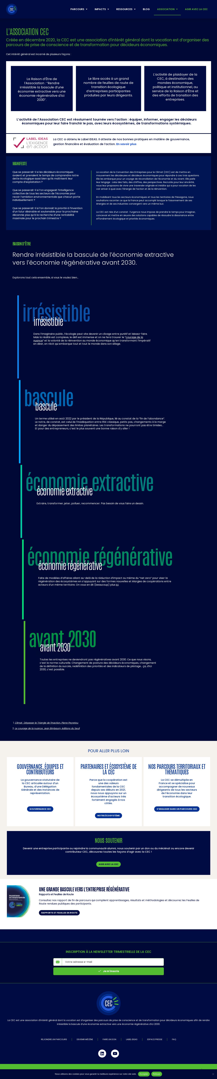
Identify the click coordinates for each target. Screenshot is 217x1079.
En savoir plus (126, 144)
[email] (113, 962)
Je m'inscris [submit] (108, 971)
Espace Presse (154, 1039)
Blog (146, 9)
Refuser (156, 1074)
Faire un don (109, 1039)
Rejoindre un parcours (54, 1039)
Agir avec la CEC (196, 9)
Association (167, 9)
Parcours (78, 9)
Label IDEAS (131, 1039)
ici (117, 585)
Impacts (102, 9)
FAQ (174, 1039)
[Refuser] (213, 1074)
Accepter (144, 1074)
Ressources (125, 9)
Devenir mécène (85, 1039)
